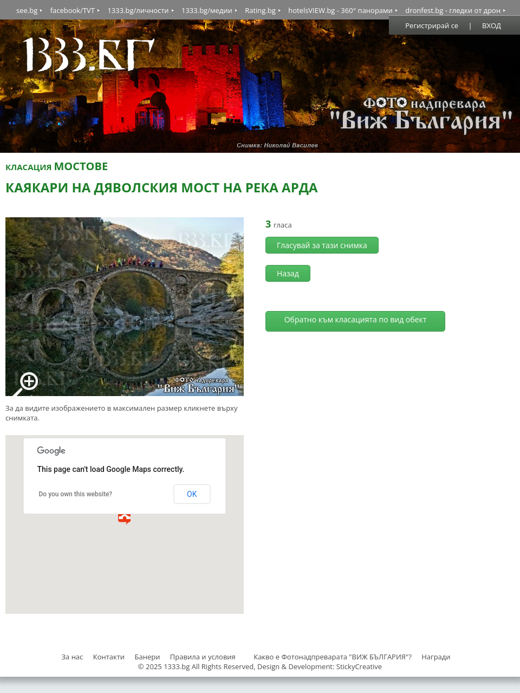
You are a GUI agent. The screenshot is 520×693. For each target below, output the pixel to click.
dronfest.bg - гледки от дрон (452, 10)
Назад (288, 273)
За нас (72, 657)
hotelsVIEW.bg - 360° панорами (340, 10)
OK (192, 494)
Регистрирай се (431, 25)
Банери (148, 657)
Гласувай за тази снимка (322, 245)
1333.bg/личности (137, 10)
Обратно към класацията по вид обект (355, 319)
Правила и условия (203, 657)
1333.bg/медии (206, 10)
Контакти (109, 657)
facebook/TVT (72, 10)
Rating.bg (260, 10)
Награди (435, 657)
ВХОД (491, 25)
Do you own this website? (76, 494)
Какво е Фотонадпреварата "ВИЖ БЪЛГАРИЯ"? (332, 657)
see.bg (26, 10)
